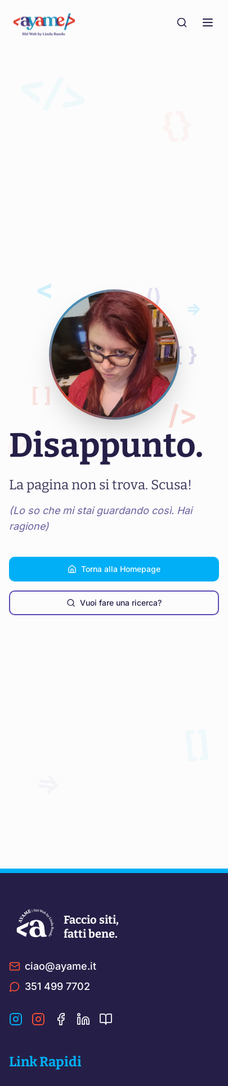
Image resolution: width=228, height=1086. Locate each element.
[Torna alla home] (48, 22)
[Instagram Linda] (38, 1019)
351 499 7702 (49, 986)
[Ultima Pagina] (106, 1019)
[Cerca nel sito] (182, 22)
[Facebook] (61, 1019)
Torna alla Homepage (114, 569)
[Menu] (207, 22)
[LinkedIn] (83, 1019)
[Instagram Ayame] (16, 1019)
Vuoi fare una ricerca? (114, 602)
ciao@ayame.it (52, 966)
